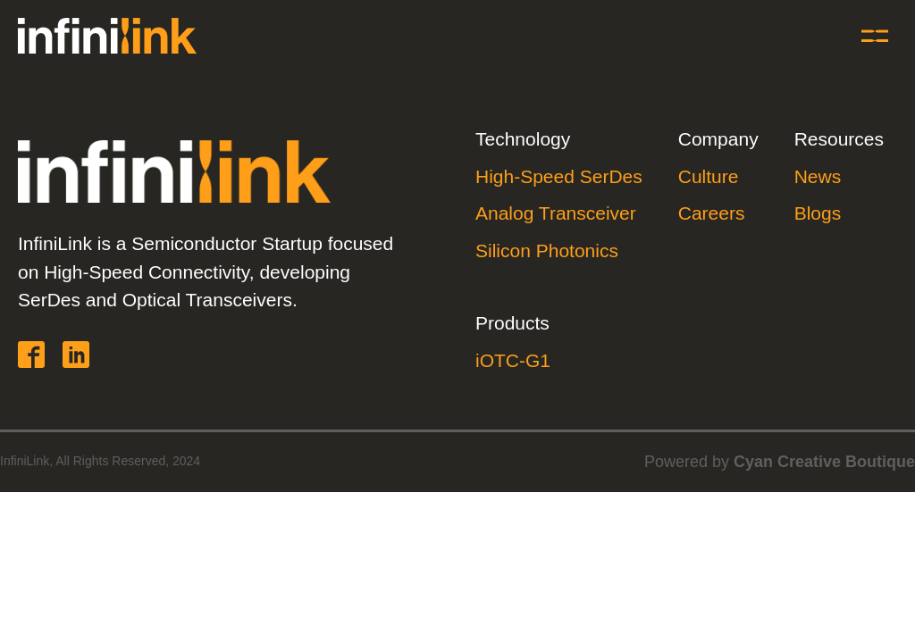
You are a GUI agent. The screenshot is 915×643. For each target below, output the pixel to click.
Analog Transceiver (555, 213)
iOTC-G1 (512, 360)
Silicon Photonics (546, 250)
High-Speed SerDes (558, 176)
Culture (708, 176)
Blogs (818, 213)
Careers (711, 213)
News (818, 176)
